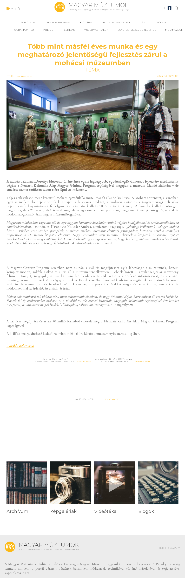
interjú (48, 29)
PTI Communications (19, 75)
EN (163, 8)
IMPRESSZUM (169, 548)
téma (143, 22)
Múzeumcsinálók (96, 29)
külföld (162, 22)
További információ (20, 346)
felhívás (68, 29)
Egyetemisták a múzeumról (136, 29)
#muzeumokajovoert (116, 22)
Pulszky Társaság (59, 22)
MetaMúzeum (174, 29)
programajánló (22, 29)
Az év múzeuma (27, 22)
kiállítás (86, 22)
